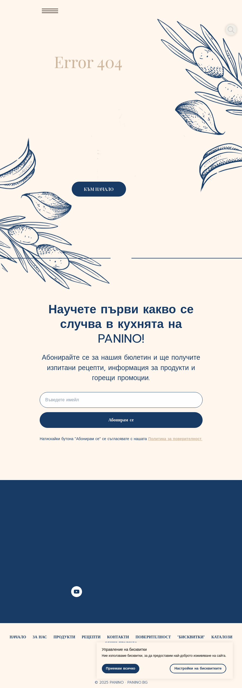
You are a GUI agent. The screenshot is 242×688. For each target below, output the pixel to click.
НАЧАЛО (18, 637)
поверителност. (186, 439)
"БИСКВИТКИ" (191, 637)
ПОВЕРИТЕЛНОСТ (153, 637)
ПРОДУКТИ (64, 637)
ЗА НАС (40, 637)
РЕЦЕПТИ (91, 637)
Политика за (160, 439)
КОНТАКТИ (118, 637)
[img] (155, 11)
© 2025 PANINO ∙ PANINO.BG (121, 682)
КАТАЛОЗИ (221, 637)
